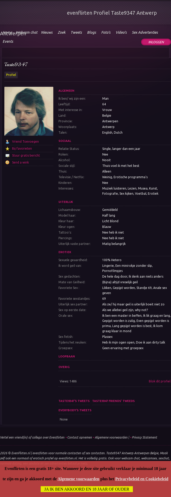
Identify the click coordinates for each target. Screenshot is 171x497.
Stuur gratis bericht (26, 155)
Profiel (11, 74)
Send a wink (20, 162)
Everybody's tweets (74, 410)
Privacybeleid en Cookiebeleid (141, 479)
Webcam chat (26, 32)
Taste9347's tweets (74, 400)
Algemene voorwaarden (111, 437)
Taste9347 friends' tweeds (113, 400)
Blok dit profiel (159, 381)
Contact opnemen (79, 437)
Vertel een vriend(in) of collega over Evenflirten (32, 437)
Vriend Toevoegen (25, 141)
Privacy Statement (144, 437)
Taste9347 (16, 64)
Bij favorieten (22, 148)
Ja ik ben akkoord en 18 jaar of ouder (86, 489)
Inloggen (156, 42)
